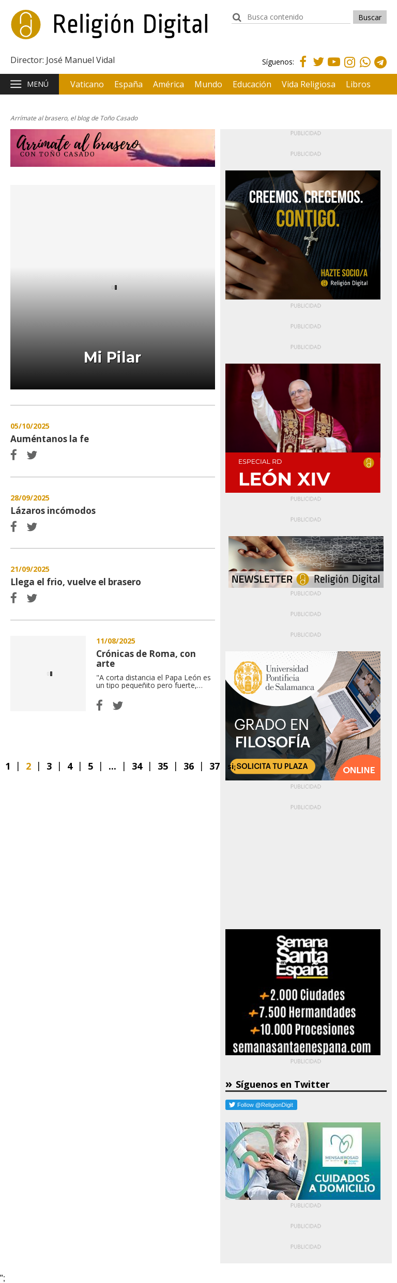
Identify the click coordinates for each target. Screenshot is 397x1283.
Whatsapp (365, 69)
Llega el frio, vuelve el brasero (75, 582)
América (168, 84)
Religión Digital (62, 30)
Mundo (208, 84)
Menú (38, 84)
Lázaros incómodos (53, 511)
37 (214, 766)
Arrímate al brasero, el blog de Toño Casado (74, 118)
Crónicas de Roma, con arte (48, 673)
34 (137, 766)
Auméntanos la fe (49, 439)
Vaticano (87, 84)
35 (163, 766)
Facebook (303, 68)
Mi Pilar (112, 357)
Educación (252, 84)
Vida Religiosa (308, 84)
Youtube (334, 68)
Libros (358, 84)
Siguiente (231, 766)
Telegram (380, 69)
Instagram (349, 69)
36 (189, 766)
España (128, 84)
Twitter (318, 68)
